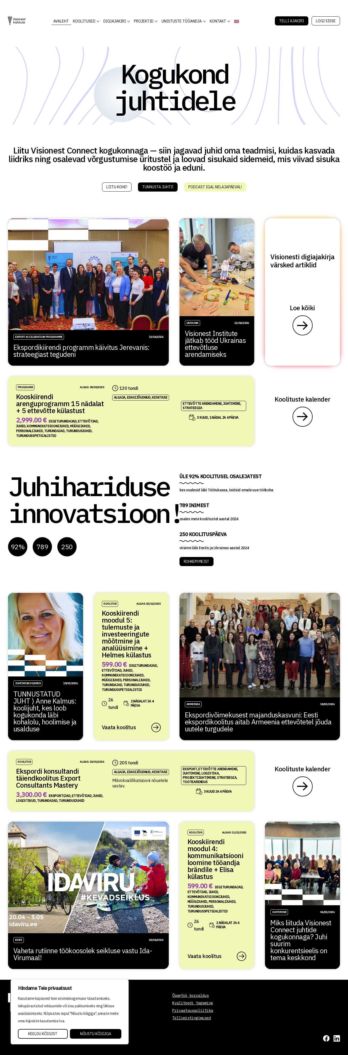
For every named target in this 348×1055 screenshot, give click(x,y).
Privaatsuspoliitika (192, 1010)
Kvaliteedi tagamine (192, 1003)
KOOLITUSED (84, 21)
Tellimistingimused (191, 1018)
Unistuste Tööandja (182, 21)
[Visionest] (17, 20)
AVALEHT (61, 21)
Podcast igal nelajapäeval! (215, 187)
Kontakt (218, 21)
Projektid (144, 21)
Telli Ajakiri (291, 20)
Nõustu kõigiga (95, 1033)
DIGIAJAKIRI (114, 21)
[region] (70, 1011)
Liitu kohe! (116, 187)
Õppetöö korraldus (190, 995)
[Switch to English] (236, 21)
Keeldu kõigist (42, 1033)
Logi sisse (326, 20)
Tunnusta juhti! (157, 187)
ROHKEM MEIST (196, 561)
